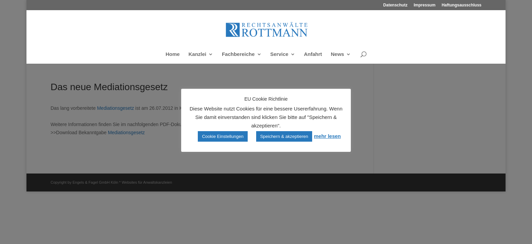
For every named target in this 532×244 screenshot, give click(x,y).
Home (173, 54)
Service (279, 54)
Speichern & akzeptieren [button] (284, 136)
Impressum (424, 5)
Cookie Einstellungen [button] (222, 136)
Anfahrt (313, 54)
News (337, 54)
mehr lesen (327, 136)
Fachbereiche (238, 54)
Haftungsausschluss (461, 5)
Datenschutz (395, 5)
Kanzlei (197, 54)
